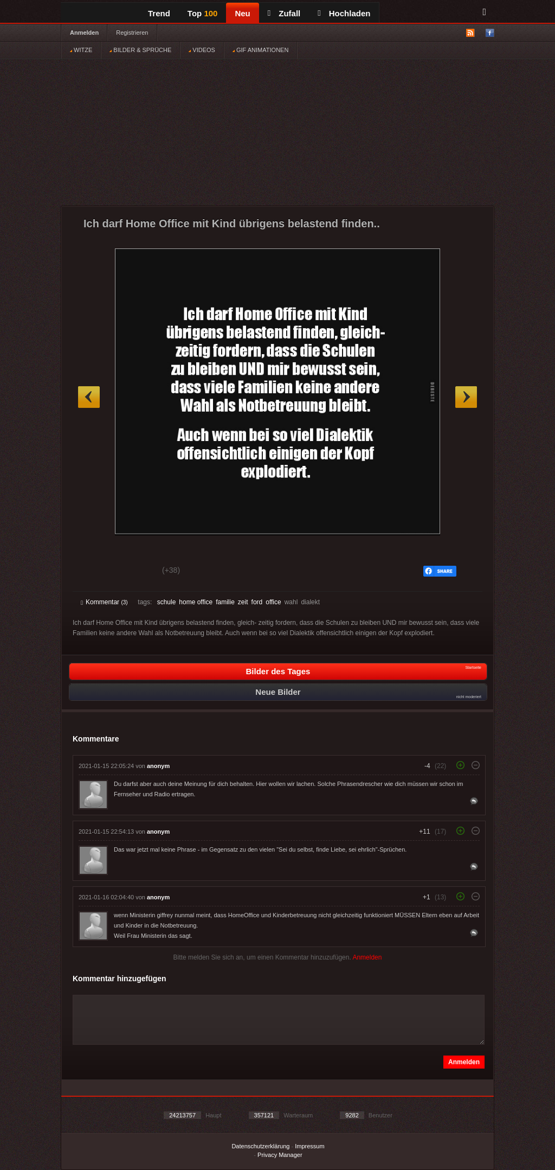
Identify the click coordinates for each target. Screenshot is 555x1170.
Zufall (284, 13)
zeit (243, 602)
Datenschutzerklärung (260, 1146)
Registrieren (132, 32)
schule (166, 602)
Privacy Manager (279, 1155)
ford (257, 602)
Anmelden (84, 32)
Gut (93, 571)
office (273, 602)
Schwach (133, 571)
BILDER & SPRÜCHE (140, 50)
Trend (159, 13)
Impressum (309, 1146)
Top (203, 13)
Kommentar (104, 602)
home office (195, 602)
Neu (242, 13)
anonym (158, 766)
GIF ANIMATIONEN (260, 50)
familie (225, 602)
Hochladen (344, 13)
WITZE (81, 50)
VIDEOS (202, 50)
